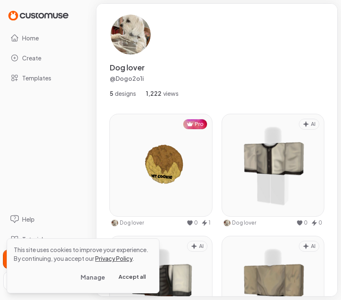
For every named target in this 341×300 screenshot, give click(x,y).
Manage (93, 277)
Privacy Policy (113, 258)
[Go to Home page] (38, 15)
